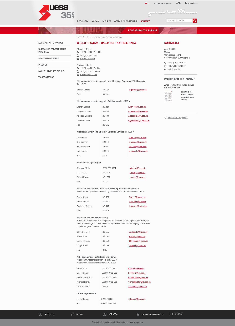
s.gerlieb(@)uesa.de (138, 90)
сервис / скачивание (125, 21)
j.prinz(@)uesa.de (137, 173)
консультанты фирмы (112, 37)
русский (146, 3)
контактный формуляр (51, 71)
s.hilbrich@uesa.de (88, 75)
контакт (145, 21)
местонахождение (48, 58)
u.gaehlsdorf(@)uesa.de (138, 120)
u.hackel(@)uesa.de (137, 137)
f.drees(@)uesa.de (137, 197)
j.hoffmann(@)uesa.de (137, 286)
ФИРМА (79, 314)
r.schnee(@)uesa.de (137, 146)
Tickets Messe (46, 77)
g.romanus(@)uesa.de (138, 111)
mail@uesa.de (174, 69)
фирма (95, 21)
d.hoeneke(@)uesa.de (138, 241)
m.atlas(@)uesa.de (137, 236)
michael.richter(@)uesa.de (139, 282)
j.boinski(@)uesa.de (137, 245)
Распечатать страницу (178, 118)
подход (42, 65)
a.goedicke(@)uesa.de (138, 116)
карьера (106, 21)
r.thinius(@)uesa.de (137, 299)
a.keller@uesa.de (87, 59)
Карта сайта (191, 3)
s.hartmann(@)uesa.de (138, 277)
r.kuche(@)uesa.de (138, 177)
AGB (178, 3)
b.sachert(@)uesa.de (138, 206)
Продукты (82, 21)
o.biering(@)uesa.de (138, 142)
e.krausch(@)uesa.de (138, 151)
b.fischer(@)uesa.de (136, 273)
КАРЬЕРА (113, 314)
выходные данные (163, 3)
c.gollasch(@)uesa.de (138, 232)
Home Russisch (84, 37)
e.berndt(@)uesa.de (137, 202)
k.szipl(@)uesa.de (135, 268)
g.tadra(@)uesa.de (138, 168)
